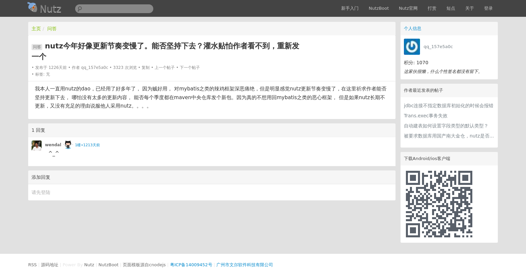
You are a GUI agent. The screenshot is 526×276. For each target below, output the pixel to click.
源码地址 (49, 264)
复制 (146, 67)
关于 (469, 8)
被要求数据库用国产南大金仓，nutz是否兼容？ (449, 136)
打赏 (432, 8)
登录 (488, 8)
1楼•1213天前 (87, 145)
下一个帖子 (190, 67)
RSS (32, 264)
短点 (450, 8)
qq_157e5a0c (438, 46)
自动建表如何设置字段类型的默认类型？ (446, 125)
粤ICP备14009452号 (191, 264)
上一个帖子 (165, 67)
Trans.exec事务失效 (426, 115)
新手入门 (350, 8)
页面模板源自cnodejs (144, 264)
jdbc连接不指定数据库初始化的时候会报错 (448, 105)
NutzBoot (379, 8)
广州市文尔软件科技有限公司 (244, 264)
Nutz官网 (408, 8)
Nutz (89, 264)
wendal (53, 145)
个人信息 (412, 28)
